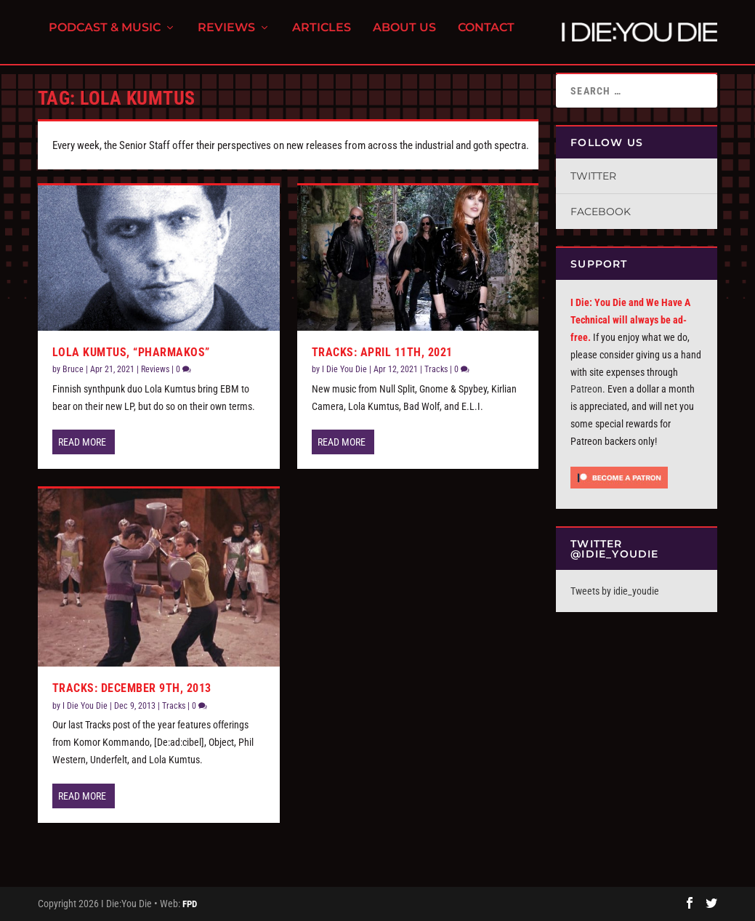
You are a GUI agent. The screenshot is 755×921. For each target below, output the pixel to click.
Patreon (586, 389)
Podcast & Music (105, 37)
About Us (404, 37)
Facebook (600, 211)
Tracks (173, 706)
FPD (189, 903)
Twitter (593, 175)
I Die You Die (85, 706)
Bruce (73, 369)
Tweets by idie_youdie (614, 591)
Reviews (226, 37)
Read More (82, 442)
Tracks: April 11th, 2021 (382, 352)
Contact (486, 37)
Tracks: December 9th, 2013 (131, 688)
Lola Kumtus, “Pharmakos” (131, 352)
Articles (321, 37)
